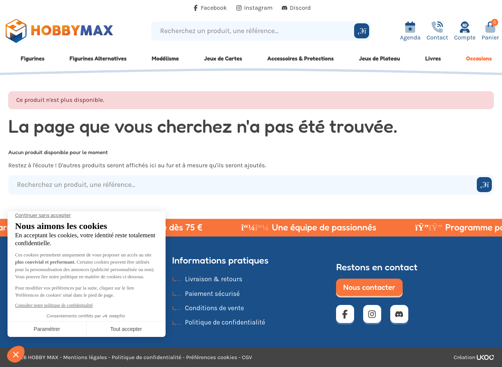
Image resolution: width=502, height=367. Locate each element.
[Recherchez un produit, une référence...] (253, 31)
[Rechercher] (361, 30)
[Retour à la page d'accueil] (63, 31)
